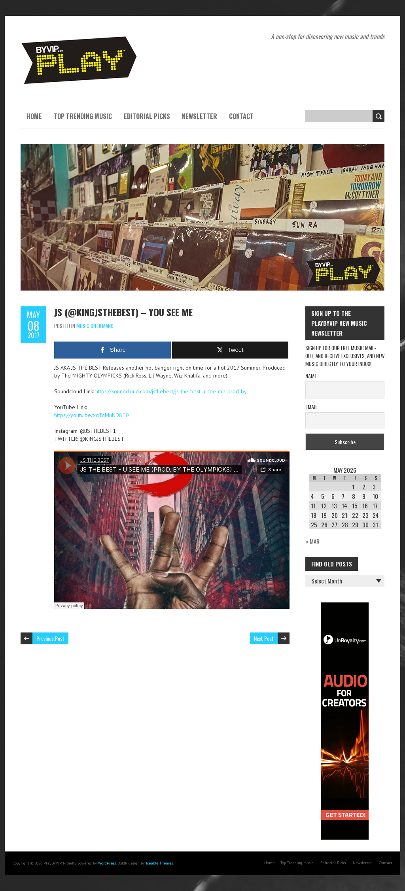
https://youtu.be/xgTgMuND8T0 (91, 415)
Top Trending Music (83, 116)
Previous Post (50, 638)
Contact (241, 116)
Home (34, 116)
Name (311, 376)
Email (311, 406)
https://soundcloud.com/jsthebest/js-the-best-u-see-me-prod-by (171, 391)
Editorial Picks (147, 116)
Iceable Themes (159, 863)
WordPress (107, 863)
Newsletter (199, 116)
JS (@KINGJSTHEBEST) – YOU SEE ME (123, 312)
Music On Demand (95, 326)
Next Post (264, 638)
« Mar (312, 541)
